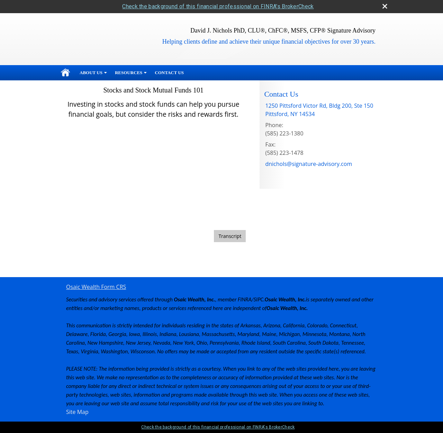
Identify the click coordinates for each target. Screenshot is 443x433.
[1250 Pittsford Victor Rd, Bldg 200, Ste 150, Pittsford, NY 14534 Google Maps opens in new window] (319, 109)
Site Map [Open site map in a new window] (77, 412)
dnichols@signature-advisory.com (308, 164)
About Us (91, 72)
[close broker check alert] (385, 6)
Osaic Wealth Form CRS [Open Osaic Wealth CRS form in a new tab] (96, 287)
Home (65, 72)
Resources (128, 72)
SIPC (258, 299)
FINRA (245, 299)
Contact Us (169, 72)
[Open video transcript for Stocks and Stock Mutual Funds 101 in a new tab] (230, 236)
